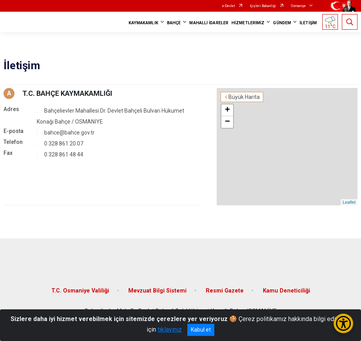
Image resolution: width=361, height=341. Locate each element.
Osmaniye (298, 6)
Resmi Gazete (225, 290)
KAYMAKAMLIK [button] (143, 22)
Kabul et (201, 330)
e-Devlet (228, 6)
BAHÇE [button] (174, 22)
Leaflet (349, 202)
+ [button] (227, 110)
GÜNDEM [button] (282, 22)
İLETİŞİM (308, 22)
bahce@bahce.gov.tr (69, 132)
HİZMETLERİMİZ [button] (248, 22)
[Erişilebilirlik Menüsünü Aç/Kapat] (343, 323)
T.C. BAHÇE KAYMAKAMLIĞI (67, 93)
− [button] (227, 122)
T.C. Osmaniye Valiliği (80, 290)
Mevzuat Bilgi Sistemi (157, 290)
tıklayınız (170, 329)
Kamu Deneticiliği (286, 290)
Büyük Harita (244, 97)
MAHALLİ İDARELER (208, 22)
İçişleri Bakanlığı (263, 6)
